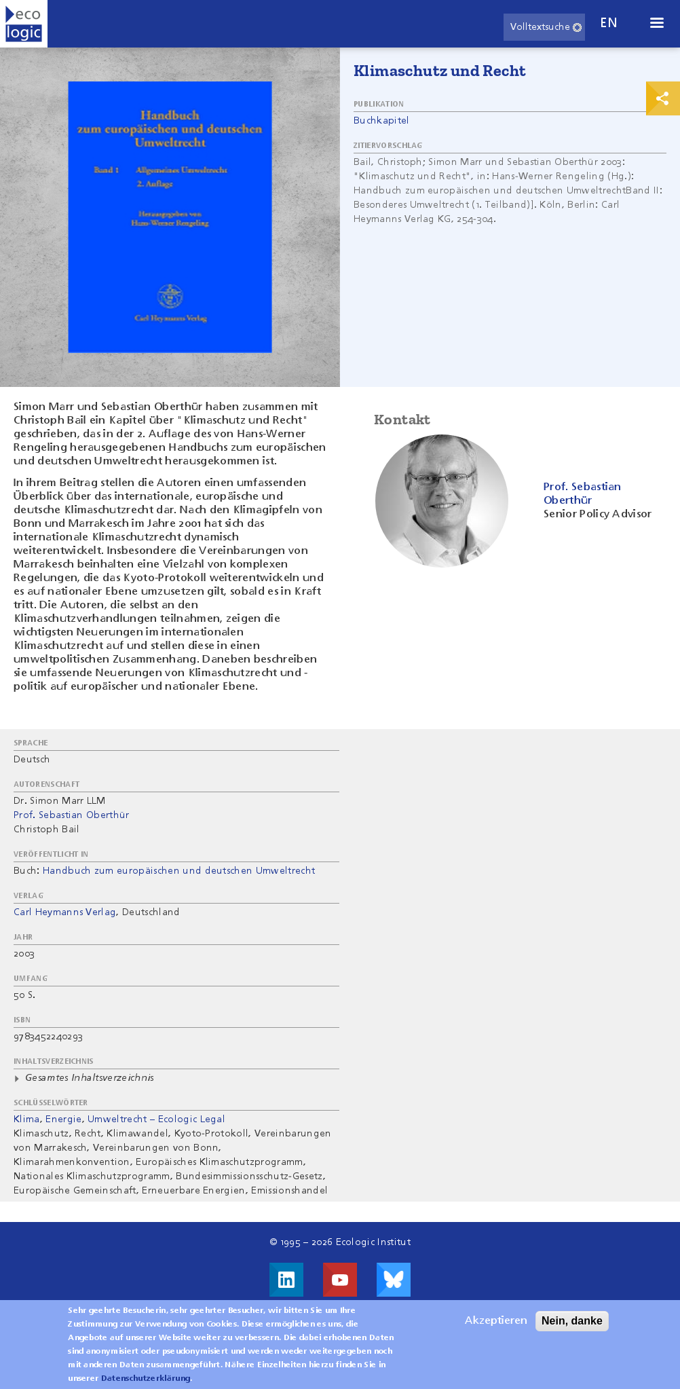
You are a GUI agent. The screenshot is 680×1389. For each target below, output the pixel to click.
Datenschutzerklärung (145, 1379)
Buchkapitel (382, 121)
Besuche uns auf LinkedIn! (286, 1280)
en (609, 23)
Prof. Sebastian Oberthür (72, 815)
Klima (27, 1119)
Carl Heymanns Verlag (65, 912)
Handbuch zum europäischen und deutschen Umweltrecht (179, 871)
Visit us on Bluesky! (394, 1280)
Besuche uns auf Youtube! (340, 1280)
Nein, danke (572, 1321)
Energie (63, 1119)
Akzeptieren (496, 1321)
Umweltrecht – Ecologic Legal (156, 1119)
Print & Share (663, 98)
